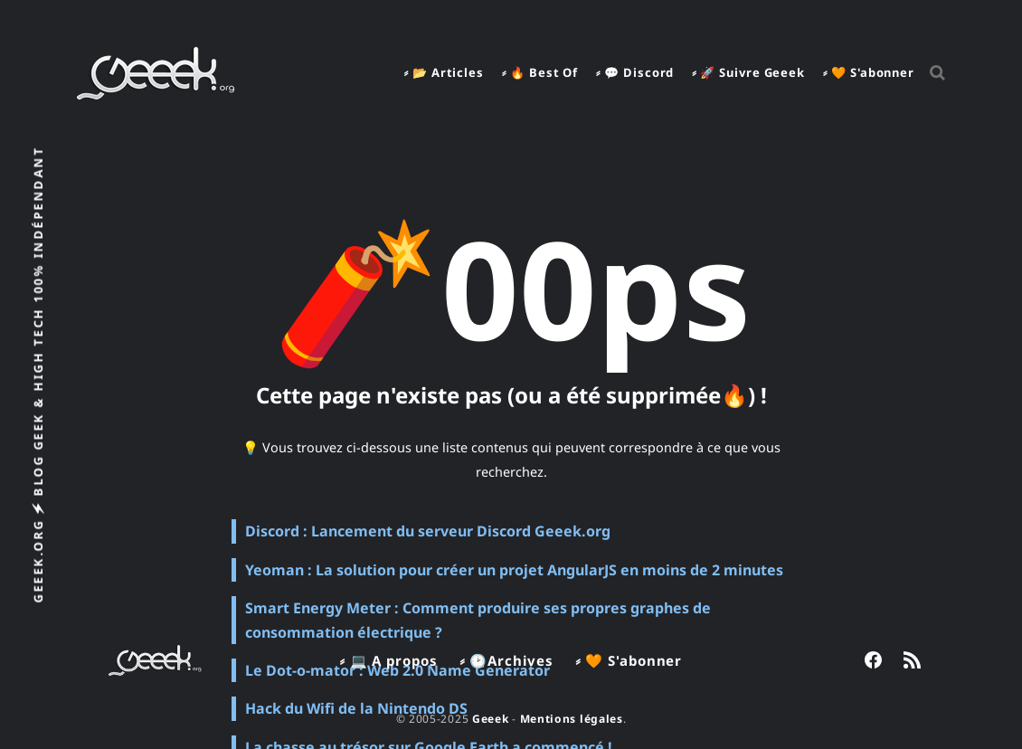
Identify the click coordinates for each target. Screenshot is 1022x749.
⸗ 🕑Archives (507, 660)
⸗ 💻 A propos (389, 660)
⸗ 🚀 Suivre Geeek (748, 72)
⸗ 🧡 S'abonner (868, 72)
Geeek (490, 718)
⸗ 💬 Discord (635, 72)
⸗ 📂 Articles (444, 72)
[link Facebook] (873, 659)
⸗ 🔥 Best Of (540, 72)
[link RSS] (912, 659)
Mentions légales (571, 718)
